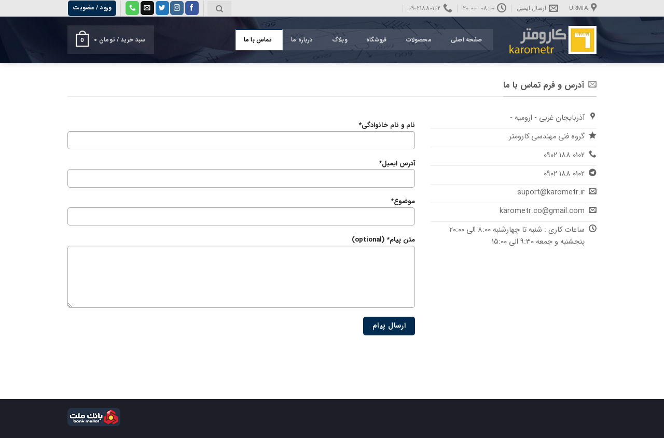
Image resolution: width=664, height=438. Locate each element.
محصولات (419, 40)
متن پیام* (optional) (241, 274)
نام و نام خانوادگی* (241, 138)
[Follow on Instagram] (177, 8)
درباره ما (302, 40)
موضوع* (241, 214)
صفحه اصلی (466, 40)
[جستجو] (219, 8)
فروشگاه (376, 40)
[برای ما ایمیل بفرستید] (147, 8)
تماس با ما (258, 40)
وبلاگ (339, 40)
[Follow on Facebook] (192, 8)
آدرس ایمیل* (241, 176)
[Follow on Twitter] (162, 8)
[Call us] (132, 8)
